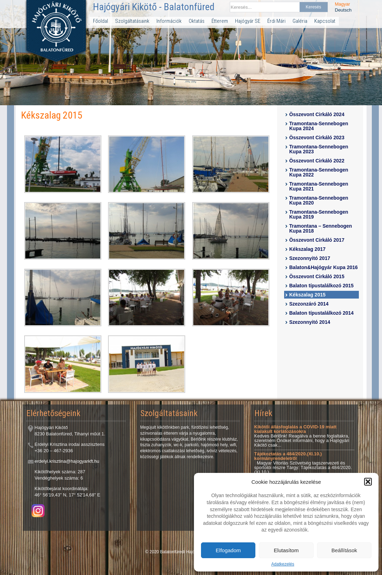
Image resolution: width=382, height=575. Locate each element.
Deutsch (343, 10)
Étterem (220, 21)
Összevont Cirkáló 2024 (316, 114)
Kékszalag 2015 (307, 294)
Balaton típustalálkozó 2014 (321, 313)
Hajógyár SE (247, 21)
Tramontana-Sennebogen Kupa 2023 (318, 149)
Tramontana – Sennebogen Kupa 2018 (320, 228)
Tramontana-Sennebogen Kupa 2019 (318, 214)
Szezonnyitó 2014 (309, 322)
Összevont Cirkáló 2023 (316, 137)
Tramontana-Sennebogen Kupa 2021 (318, 186)
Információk (169, 21)
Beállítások (344, 550)
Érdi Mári (276, 21)
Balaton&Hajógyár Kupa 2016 (323, 267)
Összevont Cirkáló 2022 (316, 160)
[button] (367, 481)
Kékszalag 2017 (307, 249)
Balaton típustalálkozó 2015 (321, 285)
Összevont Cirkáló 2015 (316, 276)
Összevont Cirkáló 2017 (316, 240)
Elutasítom (286, 550)
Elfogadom (228, 550)
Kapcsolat (324, 21)
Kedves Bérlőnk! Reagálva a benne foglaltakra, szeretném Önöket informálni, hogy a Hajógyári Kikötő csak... (301, 436)
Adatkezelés (282, 564)
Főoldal (100, 21)
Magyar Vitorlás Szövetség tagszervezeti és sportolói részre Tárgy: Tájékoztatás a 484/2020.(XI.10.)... (303, 463)
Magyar (342, 4)
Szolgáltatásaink (132, 21)
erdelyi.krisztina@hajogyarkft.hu (67, 461)
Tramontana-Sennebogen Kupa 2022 (318, 172)
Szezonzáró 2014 (309, 304)
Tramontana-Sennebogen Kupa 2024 (318, 126)
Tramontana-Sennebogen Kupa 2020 (318, 200)
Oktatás (197, 21)
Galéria (300, 21)
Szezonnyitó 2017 (309, 258)
